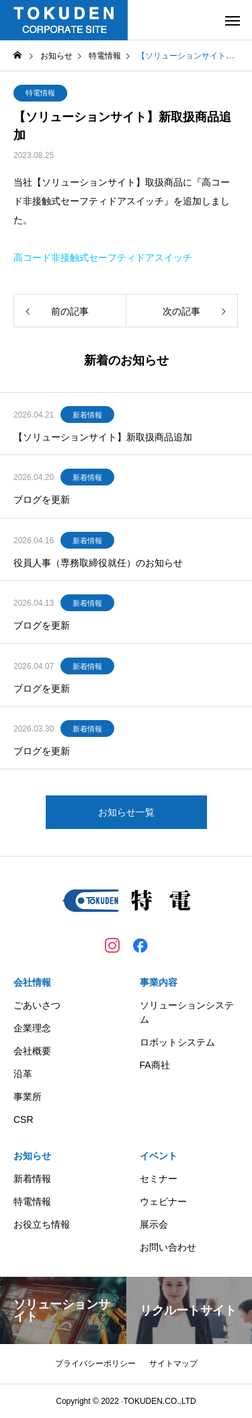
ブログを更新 (41, 499)
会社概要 (32, 1051)
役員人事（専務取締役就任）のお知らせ (98, 562)
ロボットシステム (177, 1042)
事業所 (27, 1096)
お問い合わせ (168, 1247)
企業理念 (32, 1028)
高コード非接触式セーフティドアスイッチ (102, 257)
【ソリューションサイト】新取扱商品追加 (102, 437)
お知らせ (32, 1155)
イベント (158, 1155)
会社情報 (32, 982)
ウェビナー (163, 1201)
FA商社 (155, 1065)
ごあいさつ (36, 1005)
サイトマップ (173, 1363)
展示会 (154, 1224)
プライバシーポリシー (95, 1363)
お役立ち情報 (41, 1224)
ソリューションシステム (187, 1012)
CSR (23, 1119)
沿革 (22, 1073)
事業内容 (158, 982)
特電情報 (40, 93)
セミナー (158, 1178)
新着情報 (87, 415)
